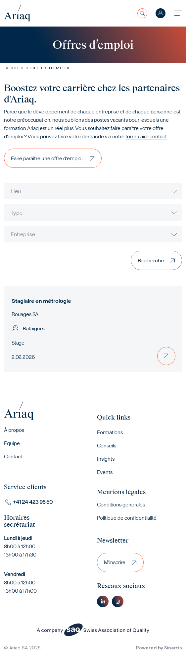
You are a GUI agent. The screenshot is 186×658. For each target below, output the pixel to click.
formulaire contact (146, 136)
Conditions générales (121, 504)
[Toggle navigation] (178, 13)
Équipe (12, 443)
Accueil (15, 67)
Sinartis (173, 648)
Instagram (117, 601)
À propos (14, 430)
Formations (110, 432)
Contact (13, 456)
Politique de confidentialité (127, 518)
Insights (106, 459)
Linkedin (103, 601)
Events (105, 472)
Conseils (106, 445)
